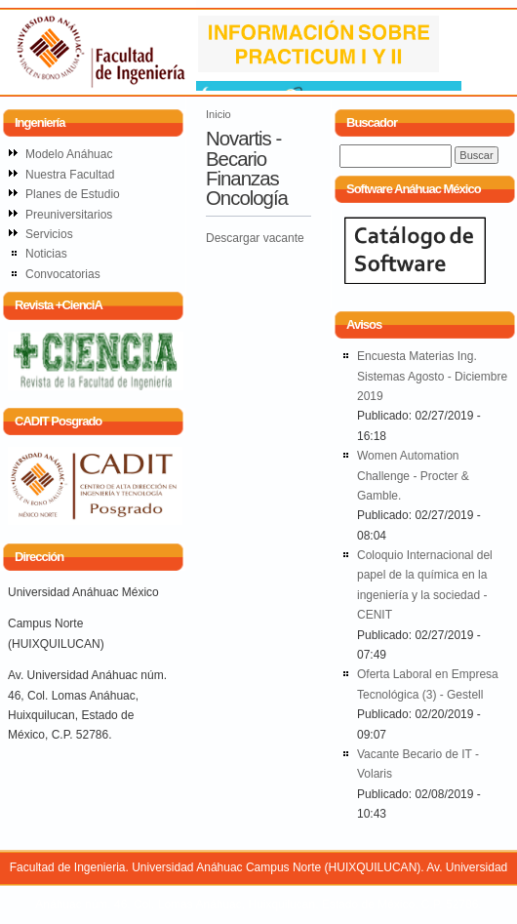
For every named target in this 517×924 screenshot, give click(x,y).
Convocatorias (62, 274)
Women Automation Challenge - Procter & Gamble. (413, 475)
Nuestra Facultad (69, 174)
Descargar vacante (255, 238)
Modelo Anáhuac (68, 154)
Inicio (218, 114)
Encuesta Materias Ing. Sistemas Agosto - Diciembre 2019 (432, 376)
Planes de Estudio (72, 194)
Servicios (49, 234)
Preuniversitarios (68, 214)
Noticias (46, 254)
